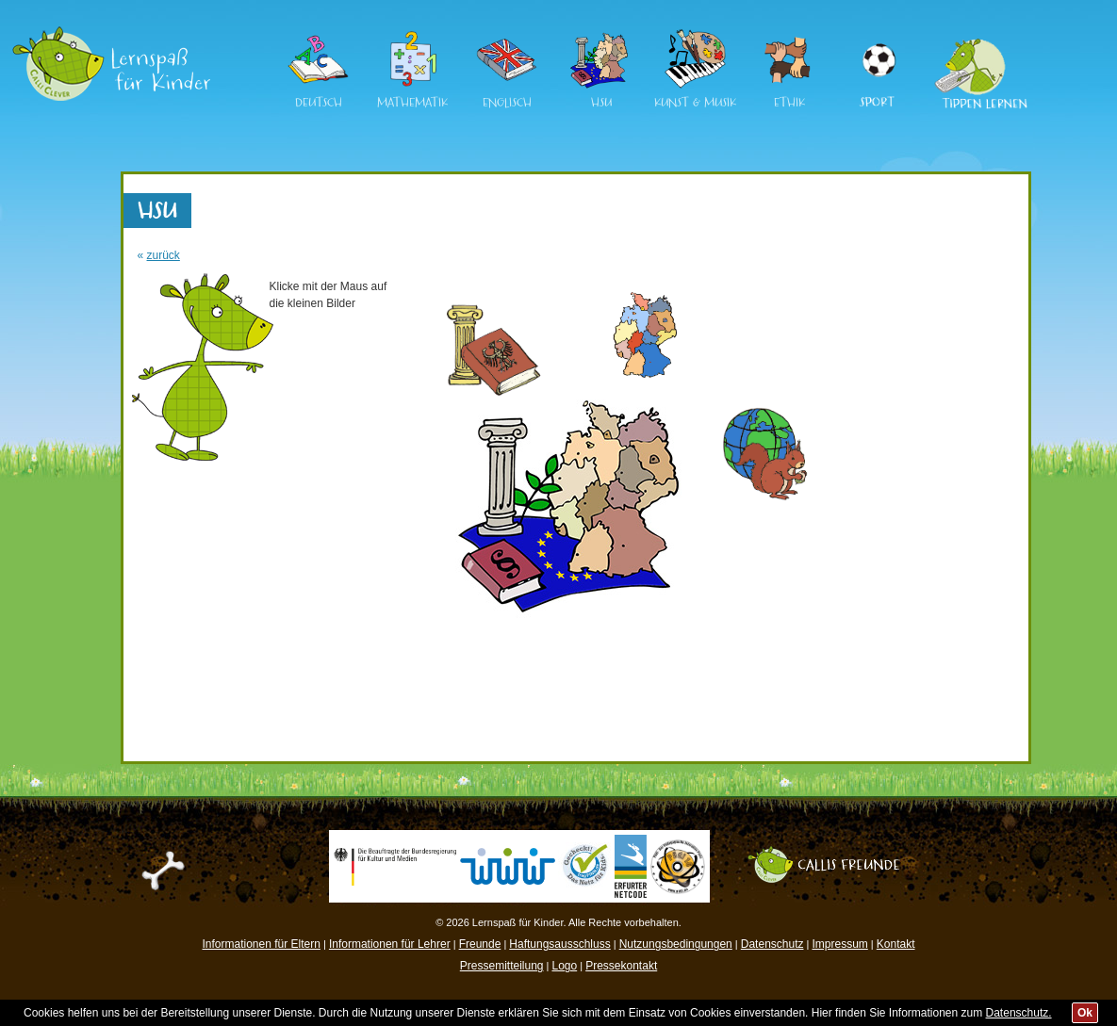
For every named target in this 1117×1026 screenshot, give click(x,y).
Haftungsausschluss (559, 944)
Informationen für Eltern (261, 944)
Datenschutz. (1019, 1012)
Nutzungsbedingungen (675, 944)
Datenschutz (772, 944)
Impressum (839, 944)
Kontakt (896, 944)
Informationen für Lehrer (390, 944)
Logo (564, 965)
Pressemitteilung (502, 965)
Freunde (480, 944)
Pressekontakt (621, 965)
